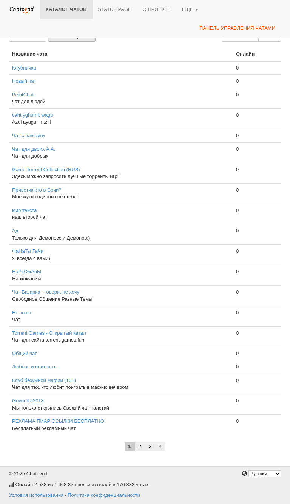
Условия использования (36, 495)
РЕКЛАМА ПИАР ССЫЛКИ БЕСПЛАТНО (58, 421)
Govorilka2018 (28, 401)
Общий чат (24, 353)
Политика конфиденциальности (104, 495)
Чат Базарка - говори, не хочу (45, 292)
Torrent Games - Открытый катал (49, 333)
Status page (114, 9)
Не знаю (21, 312)
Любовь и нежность (34, 366)
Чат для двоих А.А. (34, 149)
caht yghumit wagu (32, 115)
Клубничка (24, 68)
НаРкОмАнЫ (26, 271)
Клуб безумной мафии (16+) (44, 380)
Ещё (190, 9)
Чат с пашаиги (28, 135)
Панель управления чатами (237, 28)
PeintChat (23, 94)
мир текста (24, 210)
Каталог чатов (66, 9)
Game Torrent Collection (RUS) (46, 169)
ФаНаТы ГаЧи (28, 251)
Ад (15, 230)
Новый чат (24, 81)
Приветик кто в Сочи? (37, 190)
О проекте (157, 9)
